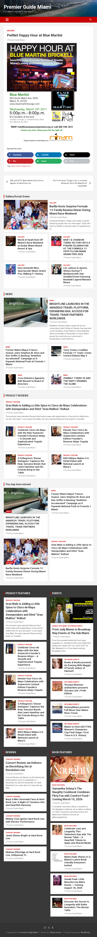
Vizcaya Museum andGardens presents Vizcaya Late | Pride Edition (76, 689)
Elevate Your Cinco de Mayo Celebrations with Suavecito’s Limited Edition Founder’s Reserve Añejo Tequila (76, 436)
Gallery (53, 203)
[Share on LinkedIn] (48, 154)
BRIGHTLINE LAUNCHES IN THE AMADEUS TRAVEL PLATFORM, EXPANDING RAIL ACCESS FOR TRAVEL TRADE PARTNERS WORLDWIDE (69, 311)
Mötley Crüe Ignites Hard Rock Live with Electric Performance (25, 820)
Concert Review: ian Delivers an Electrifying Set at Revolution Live (24, 766)
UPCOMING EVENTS (75, 626)
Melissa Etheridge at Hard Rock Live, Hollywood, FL (23, 853)
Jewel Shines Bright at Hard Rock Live (24, 837)
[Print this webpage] (76, 161)
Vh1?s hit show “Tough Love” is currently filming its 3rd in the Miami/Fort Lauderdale (70, 183)
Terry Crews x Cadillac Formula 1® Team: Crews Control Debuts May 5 (77, 353)
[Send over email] (48, 161)
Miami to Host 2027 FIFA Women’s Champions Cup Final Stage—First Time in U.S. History (77, 731)
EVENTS (57, 593)
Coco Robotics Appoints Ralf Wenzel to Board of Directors (31, 381)
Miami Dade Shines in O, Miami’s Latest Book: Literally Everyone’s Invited (77, 861)
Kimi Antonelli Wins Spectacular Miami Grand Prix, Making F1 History (32, 270)
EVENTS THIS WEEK (59, 626)
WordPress (85, 932)
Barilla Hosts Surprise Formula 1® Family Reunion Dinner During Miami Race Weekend (70, 210)
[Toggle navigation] (7, 20)
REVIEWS (11, 752)
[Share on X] (76, 154)
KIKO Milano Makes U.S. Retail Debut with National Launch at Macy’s (76, 462)
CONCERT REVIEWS (13, 759)
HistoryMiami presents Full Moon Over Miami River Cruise (76, 710)
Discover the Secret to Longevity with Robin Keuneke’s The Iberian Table (76, 906)
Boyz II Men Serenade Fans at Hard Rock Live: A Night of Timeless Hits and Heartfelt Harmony (25, 802)
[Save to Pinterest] (20, 161)
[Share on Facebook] (20, 154)
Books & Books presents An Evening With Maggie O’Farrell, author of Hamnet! (77, 666)
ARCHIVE (10, 31)
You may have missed (18, 484)
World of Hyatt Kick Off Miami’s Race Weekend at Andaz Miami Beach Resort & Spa (30, 244)
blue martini (16, 166)
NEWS (9, 294)
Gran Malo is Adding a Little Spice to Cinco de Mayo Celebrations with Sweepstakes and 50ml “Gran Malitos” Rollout (71, 549)
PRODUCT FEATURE (13, 402)
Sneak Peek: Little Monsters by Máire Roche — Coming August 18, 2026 (74, 883)
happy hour (26, 166)
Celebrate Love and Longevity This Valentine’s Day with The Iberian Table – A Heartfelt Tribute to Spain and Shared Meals (77, 835)
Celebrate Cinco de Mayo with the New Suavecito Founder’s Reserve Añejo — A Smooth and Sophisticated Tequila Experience (32, 437)
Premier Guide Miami (27, 7)
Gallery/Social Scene (18, 196)
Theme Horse (55, 932)
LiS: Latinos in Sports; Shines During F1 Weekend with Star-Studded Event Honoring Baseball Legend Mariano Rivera (77, 275)
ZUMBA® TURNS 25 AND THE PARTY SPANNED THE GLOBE (77, 381)
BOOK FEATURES (62, 752)
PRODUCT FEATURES (18, 593)
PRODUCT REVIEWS (17, 395)
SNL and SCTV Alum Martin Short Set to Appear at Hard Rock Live (26, 181)
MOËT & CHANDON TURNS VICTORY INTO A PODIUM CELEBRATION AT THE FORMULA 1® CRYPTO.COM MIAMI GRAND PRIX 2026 (76, 247)
